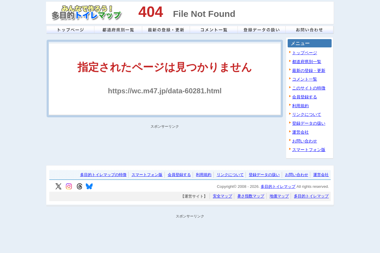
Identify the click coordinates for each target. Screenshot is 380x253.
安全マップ (222, 196)
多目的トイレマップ (278, 186)
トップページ (304, 52)
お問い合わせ (304, 141)
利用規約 (300, 105)
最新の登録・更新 (308, 70)
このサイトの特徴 (308, 88)
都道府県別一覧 (306, 61)
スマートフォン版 (308, 149)
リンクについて (306, 114)
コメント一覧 (304, 79)
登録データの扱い (308, 123)
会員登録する (304, 97)
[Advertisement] (163, 144)
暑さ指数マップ (250, 196)
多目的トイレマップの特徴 (103, 174)
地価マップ (279, 196)
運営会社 (300, 132)
